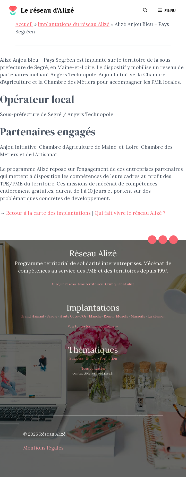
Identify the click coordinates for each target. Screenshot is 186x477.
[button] (145, 10)
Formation (108, 358)
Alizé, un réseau (64, 284)
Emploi (91, 358)
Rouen (109, 316)
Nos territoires (90, 284)
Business (76, 358)
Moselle (122, 316)
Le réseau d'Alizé (47, 10)
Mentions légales (43, 448)
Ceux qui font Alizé (119, 284)
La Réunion (156, 316)
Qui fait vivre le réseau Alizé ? (130, 213)
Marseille (138, 316)
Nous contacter (93, 368)
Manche (95, 316)
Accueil (24, 24)
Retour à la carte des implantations (48, 213)
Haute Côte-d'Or (73, 316)
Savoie (52, 316)
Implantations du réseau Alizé (73, 24)
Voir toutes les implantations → (93, 326)
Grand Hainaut (32, 316)
